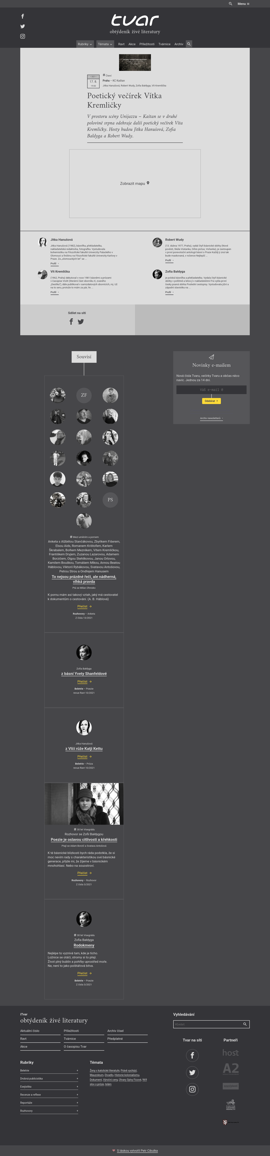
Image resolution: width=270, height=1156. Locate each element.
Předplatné (115, 1039)
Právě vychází (129, 1070)
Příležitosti (147, 44)
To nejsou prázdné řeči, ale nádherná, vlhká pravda (84, 579)
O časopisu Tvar (75, 1046)
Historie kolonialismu (127, 1075)
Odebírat (211, 401)
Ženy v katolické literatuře (105, 1070)
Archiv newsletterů (210, 418)
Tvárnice (164, 44)
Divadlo (109, 1075)
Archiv (178, 44)
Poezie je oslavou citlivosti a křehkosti (84, 839)
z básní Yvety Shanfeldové (84, 673)
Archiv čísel (115, 1031)
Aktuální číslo (29, 1031)
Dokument (96, 1079)
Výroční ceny (110, 1079)
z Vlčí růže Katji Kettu (84, 748)
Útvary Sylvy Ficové (130, 1079)
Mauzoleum (97, 1075)
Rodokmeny (84, 945)
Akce (131, 44)
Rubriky (85, 44)
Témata (105, 44)
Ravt (121, 44)
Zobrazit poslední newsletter (210, 410)
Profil (54, 263)
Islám (108, 1084)
